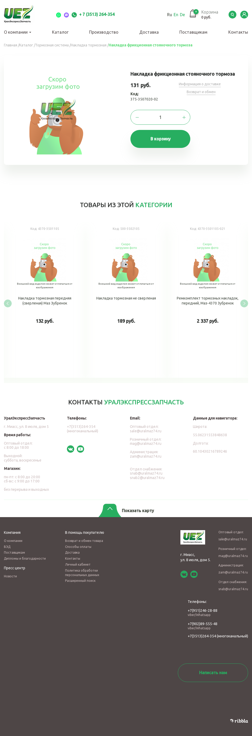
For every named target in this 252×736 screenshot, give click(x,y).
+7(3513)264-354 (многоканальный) (82, 428)
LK (244, 15)
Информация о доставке (200, 84)
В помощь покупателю (84, 532)
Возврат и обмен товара (84, 540)
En (176, 14)
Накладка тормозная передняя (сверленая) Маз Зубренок (44, 300)
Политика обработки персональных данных (82, 573)
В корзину (160, 138)
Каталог (60, 32)
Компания (12, 532)
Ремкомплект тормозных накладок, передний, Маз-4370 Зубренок (207, 300)
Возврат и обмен (201, 92)
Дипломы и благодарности (25, 558)
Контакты (238, 32)
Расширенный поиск (80, 580)
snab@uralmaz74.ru (146, 473)
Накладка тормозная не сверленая (126, 300)
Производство (103, 32)
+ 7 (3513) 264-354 (93, 14)
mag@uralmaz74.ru (145, 443)
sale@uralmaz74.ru (145, 431)
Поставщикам (193, 32)
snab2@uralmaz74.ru (147, 478)
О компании (17, 32)
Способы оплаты (78, 546)
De (182, 14)
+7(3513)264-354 (202, 636)
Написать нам (213, 672)
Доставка (149, 32)
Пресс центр (14, 568)
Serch (232, 15)
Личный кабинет (78, 564)
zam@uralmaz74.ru (145, 456)
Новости (10, 576)
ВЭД (7, 546)
